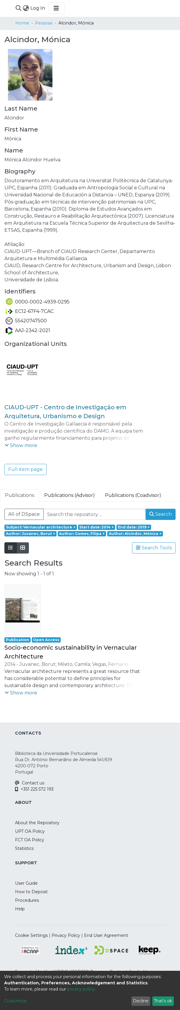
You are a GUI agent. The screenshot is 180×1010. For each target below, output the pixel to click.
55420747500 (26, 320)
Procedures (27, 900)
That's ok (163, 1001)
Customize (15, 1001)
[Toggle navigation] (56, 8)
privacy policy (81, 989)
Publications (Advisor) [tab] (69, 495)
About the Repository (37, 822)
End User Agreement (106, 935)
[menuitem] (26, 8)
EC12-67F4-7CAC (30, 311)
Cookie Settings (31, 935)
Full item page (25, 469)
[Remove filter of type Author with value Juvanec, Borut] (30, 533)
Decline (140, 1001)
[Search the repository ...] (94, 514)
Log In (38, 8)
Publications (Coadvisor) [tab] (133, 495)
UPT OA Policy (30, 831)
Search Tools (154, 548)
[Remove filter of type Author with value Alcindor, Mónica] (135, 533)
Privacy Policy (66, 935)
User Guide (26, 883)
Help (20, 909)
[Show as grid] (22, 548)
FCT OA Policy (29, 840)
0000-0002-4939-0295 (38, 302)
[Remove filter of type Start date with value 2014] (96, 527)
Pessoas (43, 23)
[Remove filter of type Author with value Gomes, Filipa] (82, 533)
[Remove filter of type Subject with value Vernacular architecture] (40, 527)
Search (160, 514)
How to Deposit (31, 891)
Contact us (29, 783)
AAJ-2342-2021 (28, 330)
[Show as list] (10, 548)
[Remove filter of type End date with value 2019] (133, 527)
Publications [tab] (19, 495)
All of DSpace (24, 514)
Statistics (24, 848)
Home (22, 23)
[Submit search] (18, 8)
